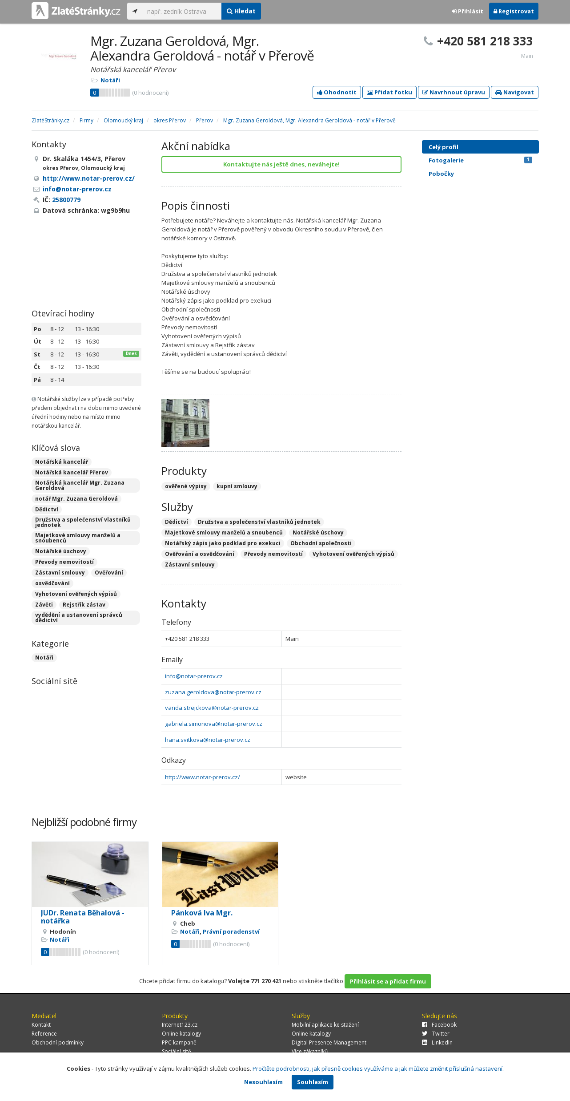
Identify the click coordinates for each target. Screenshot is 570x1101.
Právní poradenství (231, 931)
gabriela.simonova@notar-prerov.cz (213, 724)
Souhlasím (312, 1082)
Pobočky (441, 174)
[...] (182, 11)
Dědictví (46, 509)
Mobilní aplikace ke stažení (325, 1024)
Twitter (436, 1033)
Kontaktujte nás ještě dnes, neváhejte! (281, 164)
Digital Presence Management (329, 1042)
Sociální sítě (176, 1051)
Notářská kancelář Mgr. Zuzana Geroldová (79, 485)
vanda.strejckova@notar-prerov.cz (212, 708)
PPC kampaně (179, 1042)
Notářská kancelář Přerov (71, 472)
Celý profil (443, 147)
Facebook (439, 1024)
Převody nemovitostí (64, 562)
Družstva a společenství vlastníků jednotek (83, 522)
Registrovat (514, 11)
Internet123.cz (179, 1024)
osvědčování (52, 583)
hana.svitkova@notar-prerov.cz (207, 740)
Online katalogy (181, 1033)
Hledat (241, 11)
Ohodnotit (337, 92)
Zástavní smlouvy (60, 572)
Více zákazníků (310, 1051)
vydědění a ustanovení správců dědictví (78, 617)
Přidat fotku (389, 92)
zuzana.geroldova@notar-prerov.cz (213, 692)
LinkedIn (437, 1042)
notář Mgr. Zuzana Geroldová (76, 498)
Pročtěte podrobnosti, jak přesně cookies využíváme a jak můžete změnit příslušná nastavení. (378, 1069)
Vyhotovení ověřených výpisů (76, 594)
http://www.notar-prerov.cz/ (202, 777)
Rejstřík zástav (84, 604)
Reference (44, 1033)
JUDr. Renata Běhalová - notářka (82, 917)
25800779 (66, 199)
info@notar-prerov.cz (194, 676)
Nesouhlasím (263, 1082)
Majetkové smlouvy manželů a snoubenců (77, 537)
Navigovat (514, 92)
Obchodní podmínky (58, 1042)
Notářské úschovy (60, 551)
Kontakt (41, 1024)
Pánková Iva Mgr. (202, 913)
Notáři (110, 80)
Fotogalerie (480, 160)
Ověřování (109, 572)
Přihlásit (467, 11)
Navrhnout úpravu (453, 92)
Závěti (44, 604)
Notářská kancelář (61, 461)
